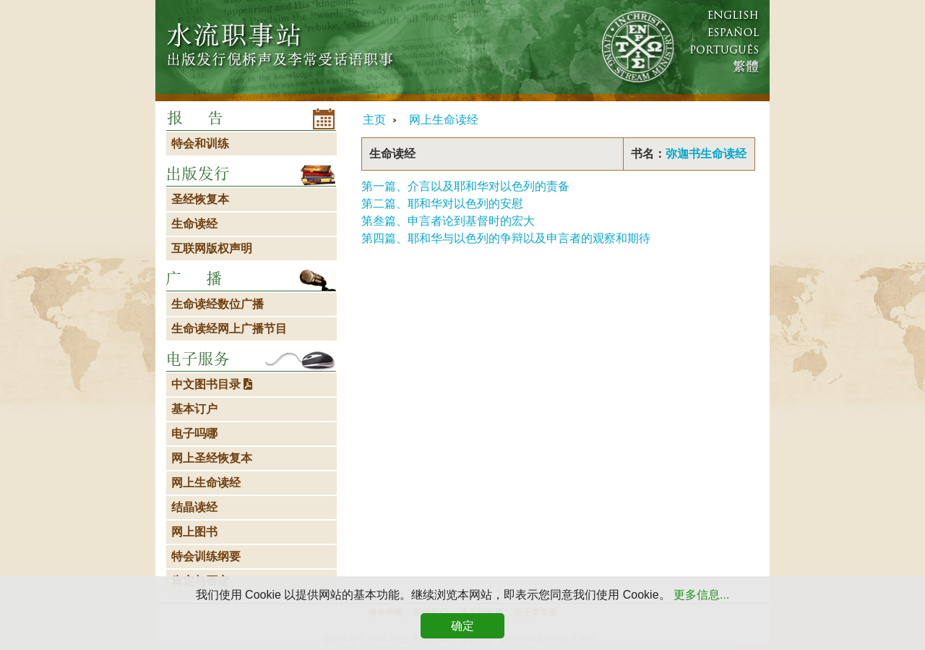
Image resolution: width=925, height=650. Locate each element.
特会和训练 (200, 143)
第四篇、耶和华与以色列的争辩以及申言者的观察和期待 (505, 238)
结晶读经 (194, 507)
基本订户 (194, 409)
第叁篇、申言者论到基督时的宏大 (448, 221)
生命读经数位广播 (217, 304)
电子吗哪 (194, 433)
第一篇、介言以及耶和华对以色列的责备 (465, 186)
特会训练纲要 (206, 556)
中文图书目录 (211, 384)
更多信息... (701, 595)
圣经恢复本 (200, 199)
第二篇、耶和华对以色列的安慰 (442, 203)
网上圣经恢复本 (211, 458)
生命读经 (194, 224)
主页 (374, 120)
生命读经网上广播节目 (229, 328)
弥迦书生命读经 (706, 153)
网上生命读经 (443, 120)
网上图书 (194, 532)
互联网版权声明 (211, 248)
